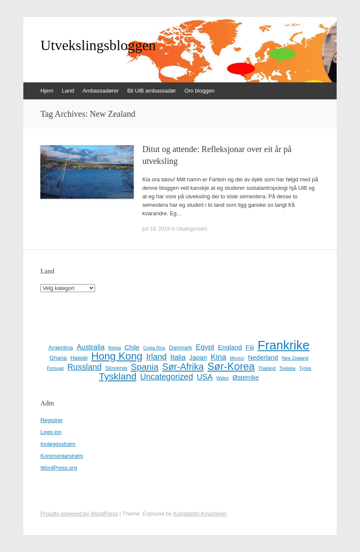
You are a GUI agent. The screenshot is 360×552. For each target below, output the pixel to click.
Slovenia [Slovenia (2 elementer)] (116, 368)
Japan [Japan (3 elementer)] (198, 357)
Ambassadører (100, 90)
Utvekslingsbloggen (98, 45)
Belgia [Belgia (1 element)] (114, 347)
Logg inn (51, 432)
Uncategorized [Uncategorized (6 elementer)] (166, 376)
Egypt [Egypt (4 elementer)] (205, 347)
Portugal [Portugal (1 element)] (55, 368)
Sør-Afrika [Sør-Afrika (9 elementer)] (183, 367)
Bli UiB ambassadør (151, 90)
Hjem (46, 90)
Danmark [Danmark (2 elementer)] (180, 347)
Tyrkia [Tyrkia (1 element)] (305, 368)
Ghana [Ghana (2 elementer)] (58, 358)
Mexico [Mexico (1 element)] (237, 357)
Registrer (51, 420)
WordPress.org (58, 468)
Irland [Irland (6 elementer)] (156, 356)
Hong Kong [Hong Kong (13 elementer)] (117, 356)
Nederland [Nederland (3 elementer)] (263, 357)
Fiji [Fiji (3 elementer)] (249, 347)
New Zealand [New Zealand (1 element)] (295, 357)
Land (68, 90)
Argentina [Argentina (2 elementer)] (60, 347)
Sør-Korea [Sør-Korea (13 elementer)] (231, 366)
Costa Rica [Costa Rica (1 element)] (154, 347)
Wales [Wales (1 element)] (223, 377)
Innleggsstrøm (57, 444)
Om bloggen (200, 90)
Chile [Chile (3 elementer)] (131, 347)
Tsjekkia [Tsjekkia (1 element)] (287, 368)
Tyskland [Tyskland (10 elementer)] (117, 376)
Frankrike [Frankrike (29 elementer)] (283, 345)
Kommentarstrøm (61, 456)
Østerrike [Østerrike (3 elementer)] (245, 377)
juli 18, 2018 (156, 229)
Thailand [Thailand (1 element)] (267, 368)
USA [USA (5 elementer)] (205, 377)
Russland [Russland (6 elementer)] (85, 367)
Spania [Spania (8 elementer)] (144, 367)
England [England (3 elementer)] (230, 347)
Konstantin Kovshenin (200, 513)
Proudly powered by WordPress (79, 513)
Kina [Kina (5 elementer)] (218, 357)
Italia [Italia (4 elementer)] (178, 357)
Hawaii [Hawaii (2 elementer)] (79, 358)
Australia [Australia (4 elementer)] (90, 347)
